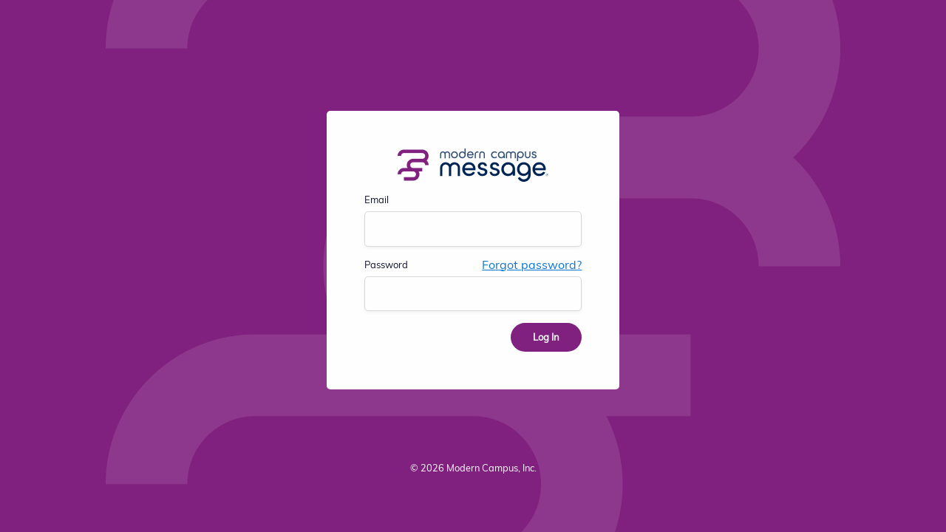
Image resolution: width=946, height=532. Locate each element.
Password (386, 264)
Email (376, 199)
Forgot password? (532, 264)
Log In (546, 337)
